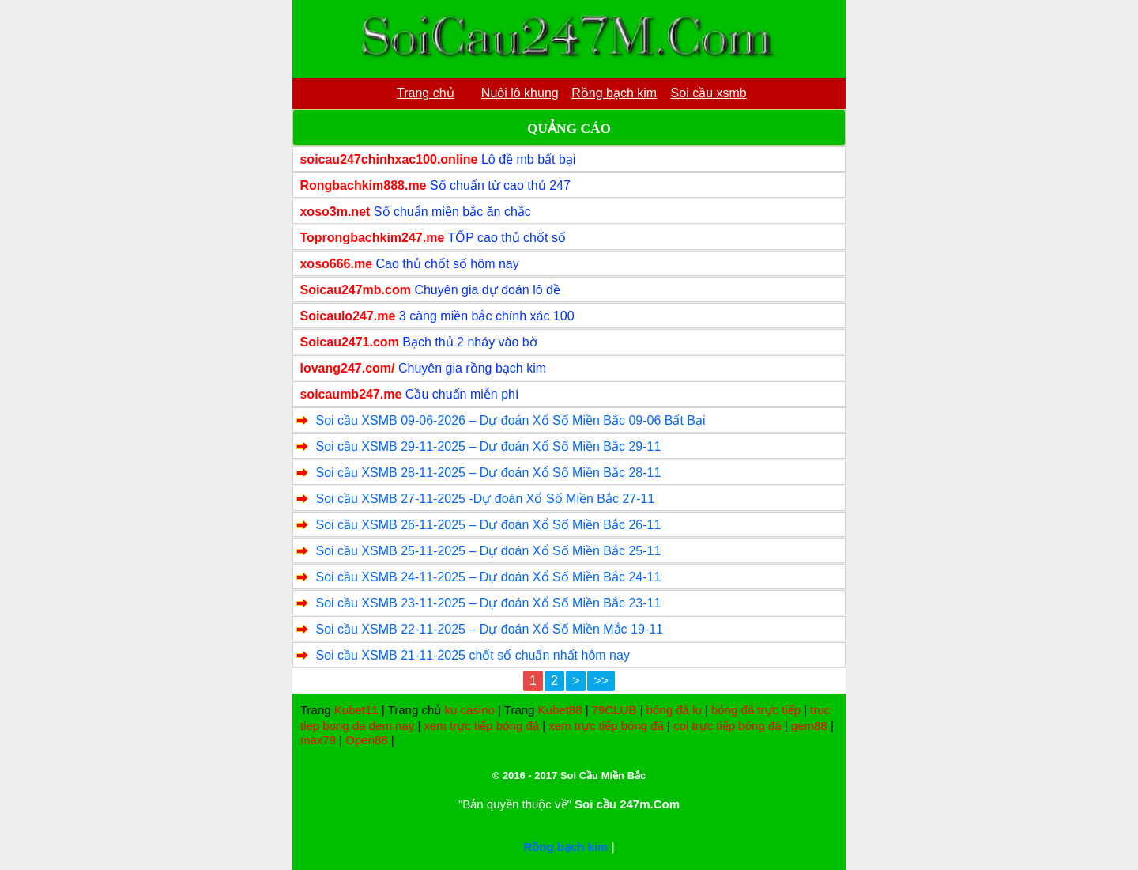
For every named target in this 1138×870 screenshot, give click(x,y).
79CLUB (614, 710)
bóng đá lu (674, 710)
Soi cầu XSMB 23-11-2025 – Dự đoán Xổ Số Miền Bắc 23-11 (488, 603)
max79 (318, 740)
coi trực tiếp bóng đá (727, 725)
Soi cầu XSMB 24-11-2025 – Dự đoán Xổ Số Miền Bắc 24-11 (488, 577)
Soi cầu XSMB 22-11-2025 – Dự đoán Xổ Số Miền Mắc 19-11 (489, 629)
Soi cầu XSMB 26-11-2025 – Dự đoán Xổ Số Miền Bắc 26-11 (488, 524)
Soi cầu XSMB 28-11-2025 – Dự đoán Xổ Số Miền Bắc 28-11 (488, 472)
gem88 (809, 725)
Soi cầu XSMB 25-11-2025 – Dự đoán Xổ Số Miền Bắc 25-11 (488, 551)
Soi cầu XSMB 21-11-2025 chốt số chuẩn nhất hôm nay (472, 655)
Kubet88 (560, 710)
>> (601, 680)
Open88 (366, 740)
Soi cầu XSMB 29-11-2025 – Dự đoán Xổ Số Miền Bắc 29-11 (488, 446)
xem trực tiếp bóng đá (482, 725)
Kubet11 (356, 710)
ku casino (469, 710)
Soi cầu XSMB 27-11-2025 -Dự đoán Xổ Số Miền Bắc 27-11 (484, 498)
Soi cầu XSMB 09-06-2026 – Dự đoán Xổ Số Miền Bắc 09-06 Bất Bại (510, 420)
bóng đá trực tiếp (756, 710)
